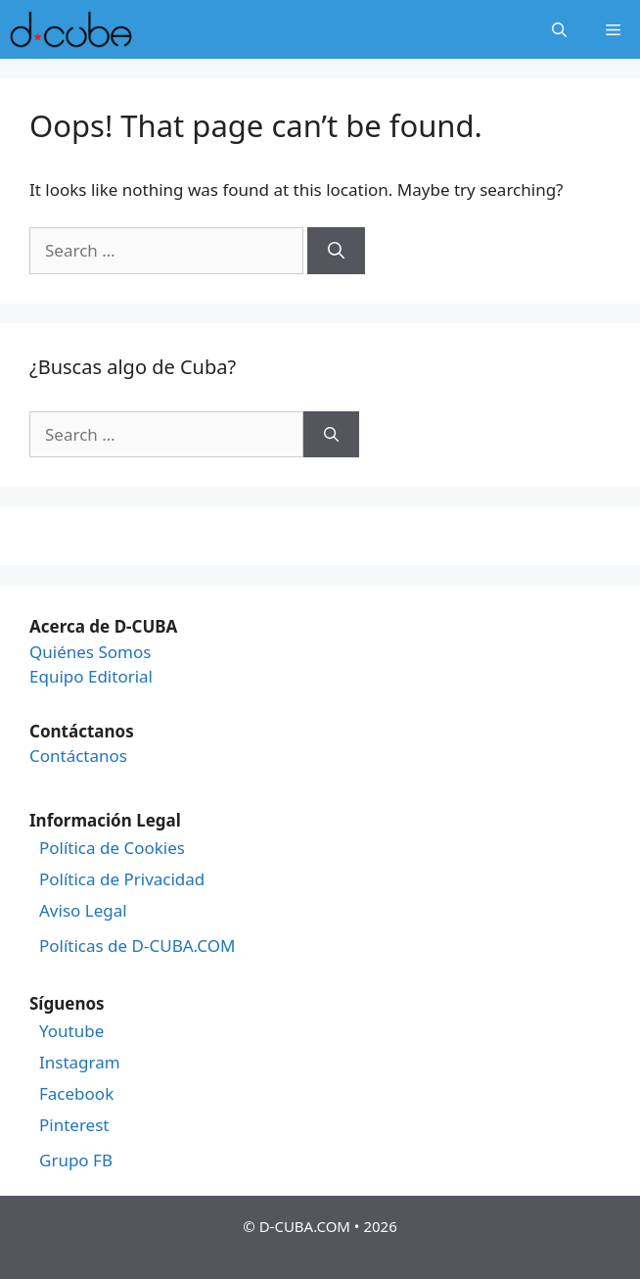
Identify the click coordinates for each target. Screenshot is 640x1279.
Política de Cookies (112, 848)
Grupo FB (76, 1160)
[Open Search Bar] (559, 29)
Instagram (79, 1062)
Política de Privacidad (122, 879)
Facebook (76, 1094)
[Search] (336, 250)
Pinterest (74, 1125)
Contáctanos (78, 755)
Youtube (71, 1031)
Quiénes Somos (90, 651)
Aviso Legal (83, 911)
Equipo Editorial (91, 676)
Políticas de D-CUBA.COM (137, 946)
